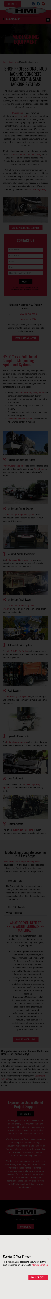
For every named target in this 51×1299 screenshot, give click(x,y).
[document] (25, 649)
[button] (47, 1239)
